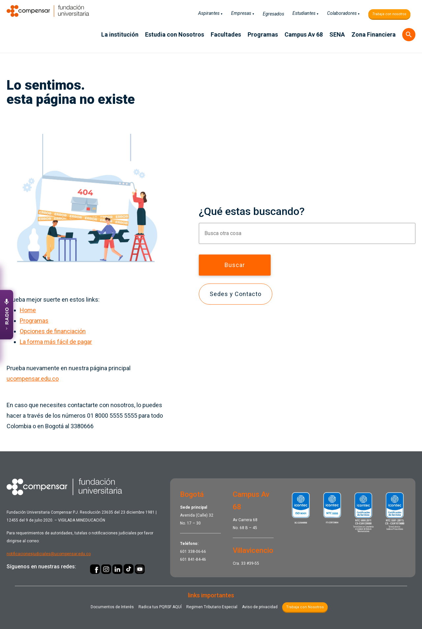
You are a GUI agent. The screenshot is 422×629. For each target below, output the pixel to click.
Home (28, 310)
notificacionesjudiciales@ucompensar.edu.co (49, 554)
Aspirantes (209, 13)
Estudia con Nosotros (174, 34)
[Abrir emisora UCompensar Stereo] (6, 314)
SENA (337, 34)
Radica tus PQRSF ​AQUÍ (160, 607)
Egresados (273, 13)
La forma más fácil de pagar (56, 341)
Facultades (226, 34)
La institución (119, 34)
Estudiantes (304, 13)
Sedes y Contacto (235, 293)
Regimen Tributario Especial (211, 607)
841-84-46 (197, 559)
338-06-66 (197, 551)
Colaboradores (342, 13)
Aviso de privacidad (260, 607)
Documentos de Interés (112, 607)
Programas (263, 34)
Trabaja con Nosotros (305, 607)
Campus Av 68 (304, 34)
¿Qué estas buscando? (252, 211)
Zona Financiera (373, 34)
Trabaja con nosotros (389, 14)
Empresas (241, 13)
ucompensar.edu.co (33, 378)
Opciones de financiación (53, 331)
